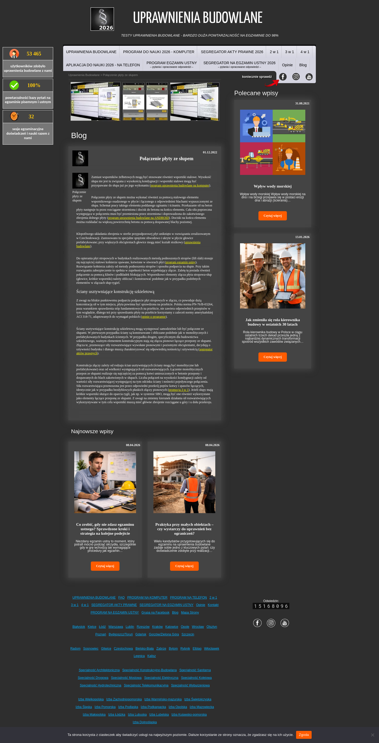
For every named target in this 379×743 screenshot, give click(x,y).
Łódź (102, 627)
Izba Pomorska (105, 707)
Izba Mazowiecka (202, 707)
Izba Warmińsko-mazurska (163, 699)
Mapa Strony (190, 612)
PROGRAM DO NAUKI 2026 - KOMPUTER (159, 52)
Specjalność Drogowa (93, 678)
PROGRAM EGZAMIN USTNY (172, 64)
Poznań (100, 634)
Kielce (92, 627)
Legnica (139, 656)
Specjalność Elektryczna (161, 678)
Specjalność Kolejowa (196, 678)
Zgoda (304, 735)
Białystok (78, 627)
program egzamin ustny (180, 262)
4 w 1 (305, 52)
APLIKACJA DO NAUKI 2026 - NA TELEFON (103, 65)
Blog (303, 65)
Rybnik (185, 648)
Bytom (173, 648)
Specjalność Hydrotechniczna (100, 685)
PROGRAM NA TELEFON (188, 597)
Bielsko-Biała (145, 648)
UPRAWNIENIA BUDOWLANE (91, 52)
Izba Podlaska (128, 707)
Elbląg (197, 648)
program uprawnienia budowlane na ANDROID (138, 218)
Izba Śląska (84, 707)
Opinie (287, 65)
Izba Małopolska (94, 714)
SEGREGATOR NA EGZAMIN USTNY (166, 605)
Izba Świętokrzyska (197, 699)
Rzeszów (143, 627)
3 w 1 (289, 52)
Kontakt (213, 605)
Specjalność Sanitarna (195, 670)
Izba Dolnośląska (145, 722)
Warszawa (115, 627)
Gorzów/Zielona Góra (164, 634)
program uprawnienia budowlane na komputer (180, 185)
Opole (185, 627)
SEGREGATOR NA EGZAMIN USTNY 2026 (239, 64)
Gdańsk (140, 634)
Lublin (130, 627)
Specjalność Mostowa (126, 678)
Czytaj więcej (105, 566)
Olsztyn (212, 627)
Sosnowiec (90, 648)
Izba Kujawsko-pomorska (189, 714)
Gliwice (106, 648)
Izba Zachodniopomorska (124, 699)
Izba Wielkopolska (91, 699)
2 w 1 (274, 52)
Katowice (171, 627)
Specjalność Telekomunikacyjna (146, 685)
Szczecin (188, 634)
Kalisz (151, 656)
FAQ (121, 597)
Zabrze (161, 648)
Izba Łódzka (116, 714)
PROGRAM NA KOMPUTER (147, 597)
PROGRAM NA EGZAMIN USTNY (115, 612)
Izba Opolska (178, 707)
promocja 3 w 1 (178, 390)
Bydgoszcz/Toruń (121, 634)
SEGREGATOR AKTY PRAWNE (114, 605)
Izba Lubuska (137, 714)
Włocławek (211, 648)
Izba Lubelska (159, 714)
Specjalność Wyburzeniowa (190, 685)
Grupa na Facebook (155, 612)
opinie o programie (154, 317)
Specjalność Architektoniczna (99, 670)
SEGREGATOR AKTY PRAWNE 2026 (232, 52)
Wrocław (198, 627)
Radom (75, 648)
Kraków (157, 627)
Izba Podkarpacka (153, 707)
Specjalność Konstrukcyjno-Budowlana (149, 670)
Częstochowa (123, 648)
